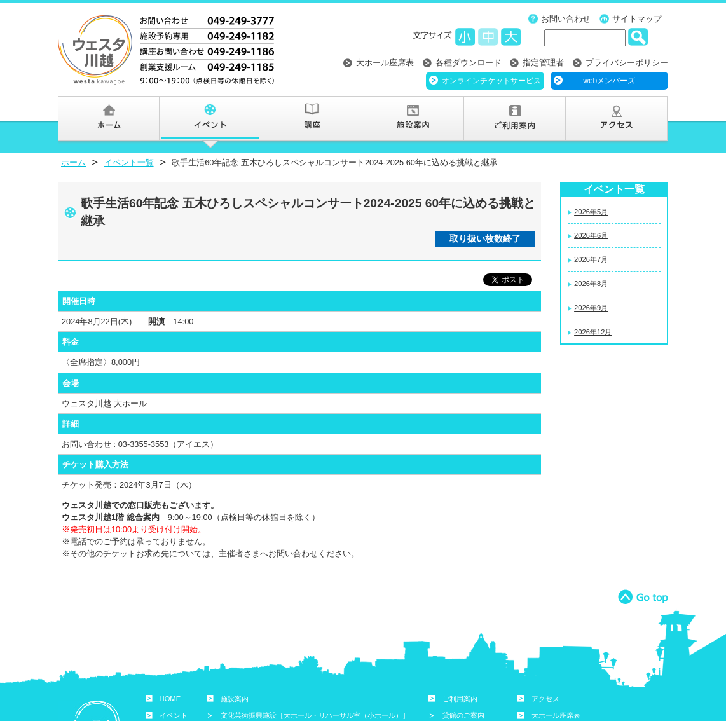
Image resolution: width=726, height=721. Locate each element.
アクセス (545, 699)
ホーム (73, 162)
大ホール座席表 (385, 62)
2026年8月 (591, 283)
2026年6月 (591, 235)
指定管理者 (543, 62)
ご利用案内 (459, 699)
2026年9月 (591, 308)
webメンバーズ (609, 80)
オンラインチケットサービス (491, 80)
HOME (170, 699)
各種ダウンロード (468, 62)
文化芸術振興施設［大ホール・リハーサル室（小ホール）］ (315, 715)
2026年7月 (591, 259)
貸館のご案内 (463, 715)
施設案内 (235, 699)
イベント (174, 715)
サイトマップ (637, 19)
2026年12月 (593, 332)
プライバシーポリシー (627, 62)
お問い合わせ (566, 19)
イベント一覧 (129, 162)
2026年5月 (591, 212)
